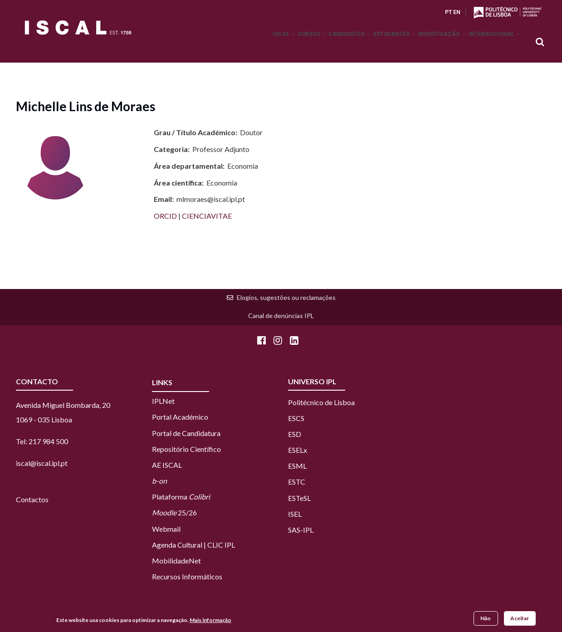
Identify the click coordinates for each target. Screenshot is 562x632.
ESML (297, 465)
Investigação (432, 42)
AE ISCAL (167, 465)
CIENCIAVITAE (207, 215)
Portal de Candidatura (186, 433)
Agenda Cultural (177, 544)
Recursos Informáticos (187, 576)
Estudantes (378, 42)
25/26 (174, 512)
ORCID (166, 215)
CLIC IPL (221, 544)
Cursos (282, 42)
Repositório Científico (186, 449)
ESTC (296, 481)
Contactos (32, 499)
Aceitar (519, 618)
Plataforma (181, 496)
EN (456, 12)
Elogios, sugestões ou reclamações (286, 297)
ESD (294, 434)
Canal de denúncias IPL (281, 315)
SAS (294, 529)
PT (448, 12)
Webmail (166, 528)
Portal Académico (180, 416)
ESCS (296, 418)
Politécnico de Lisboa (321, 402)
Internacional (491, 42)
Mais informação (210, 620)
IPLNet (163, 401)
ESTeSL (299, 498)
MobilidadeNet (176, 560)
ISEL (295, 514)
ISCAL (247, 42)
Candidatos (327, 42)
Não (485, 618)
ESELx (297, 450)
